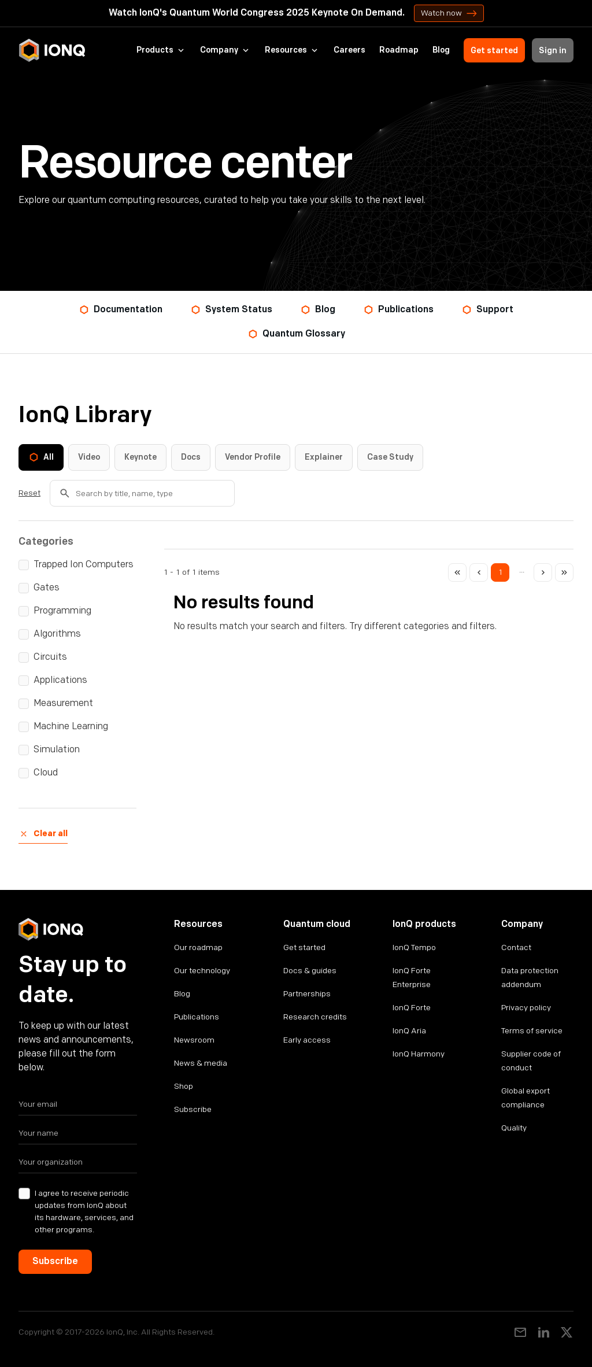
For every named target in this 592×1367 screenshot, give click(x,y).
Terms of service (532, 1031)
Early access (307, 1040)
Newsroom (194, 1040)
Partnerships (307, 994)
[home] (52, 50)
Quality (514, 1128)
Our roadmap (198, 947)
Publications (196, 1017)
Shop (183, 1086)
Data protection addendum (529, 977)
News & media (200, 1063)
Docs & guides (309, 971)
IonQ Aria (409, 1031)
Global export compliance (525, 1098)
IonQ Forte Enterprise (412, 977)
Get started (494, 51)
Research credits (315, 1017)
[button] (161, 50)
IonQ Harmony (419, 1054)
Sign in (553, 51)
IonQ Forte (412, 1008)
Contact (516, 947)
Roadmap (399, 50)
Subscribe (193, 1109)
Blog (441, 50)
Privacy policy (526, 1008)
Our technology (202, 971)
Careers (349, 50)
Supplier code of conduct (531, 1061)
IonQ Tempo (414, 947)
